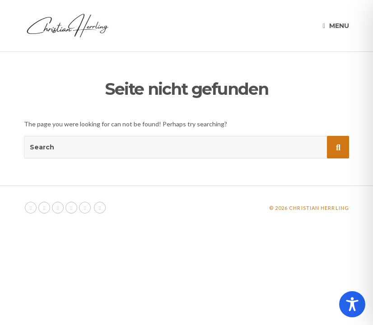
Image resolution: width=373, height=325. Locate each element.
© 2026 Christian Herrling (309, 208)
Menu (336, 26)
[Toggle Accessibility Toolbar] (352, 304)
